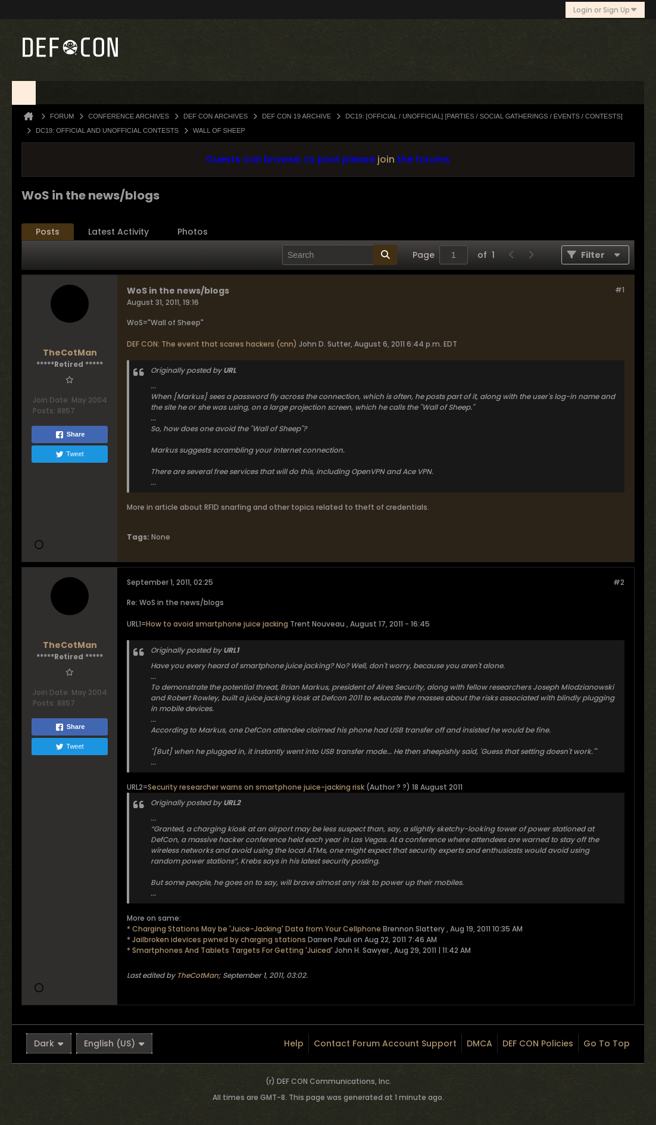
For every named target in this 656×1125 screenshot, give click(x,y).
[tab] (47, 232)
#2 (618, 582)
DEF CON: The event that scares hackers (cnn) (212, 344)
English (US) (114, 1043)
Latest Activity (118, 232)
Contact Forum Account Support (385, 1043)
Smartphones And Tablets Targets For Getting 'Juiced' (232, 950)
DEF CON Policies (537, 1043)
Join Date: (51, 400)
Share (70, 435)
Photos (192, 232)
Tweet (69, 454)
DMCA (479, 1043)
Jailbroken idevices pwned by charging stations (219, 939)
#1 (619, 290)
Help (294, 1043)
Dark (49, 1043)
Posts (48, 232)
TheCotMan (197, 975)
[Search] (339, 255)
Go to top (606, 1043)
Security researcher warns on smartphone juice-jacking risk (256, 787)
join (386, 159)
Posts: (44, 411)
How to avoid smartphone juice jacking (217, 624)
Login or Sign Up (605, 10)
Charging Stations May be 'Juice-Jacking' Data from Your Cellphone (256, 929)
